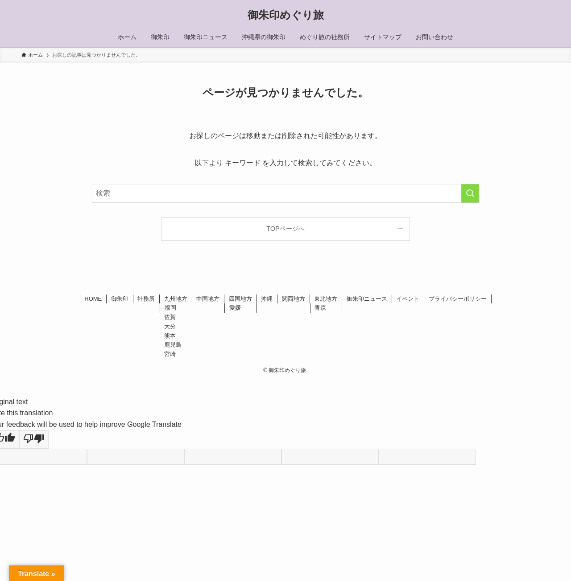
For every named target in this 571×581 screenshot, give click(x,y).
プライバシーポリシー (458, 298)
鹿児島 (173, 344)
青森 (320, 307)
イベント (407, 298)
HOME (93, 298)
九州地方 (175, 298)
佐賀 (170, 317)
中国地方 (207, 298)
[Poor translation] (34, 439)
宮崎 (170, 354)
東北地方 (325, 298)
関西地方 (293, 298)
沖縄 (267, 298)
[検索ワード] (285, 193)
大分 (170, 326)
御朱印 (119, 298)
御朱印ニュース (367, 298)
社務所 (146, 298)
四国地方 (240, 298)
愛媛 (235, 307)
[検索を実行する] (470, 193)
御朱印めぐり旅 (286, 15)
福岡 (170, 307)
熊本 (170, 335)
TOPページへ (285, 228)
